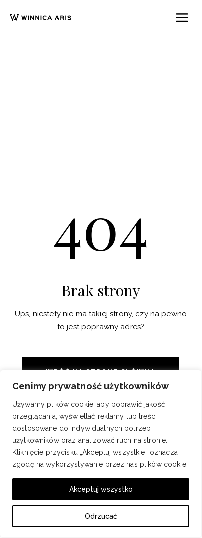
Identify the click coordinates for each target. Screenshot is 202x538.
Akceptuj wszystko (101, 489)
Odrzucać (101, 516)
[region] (101, 454)
